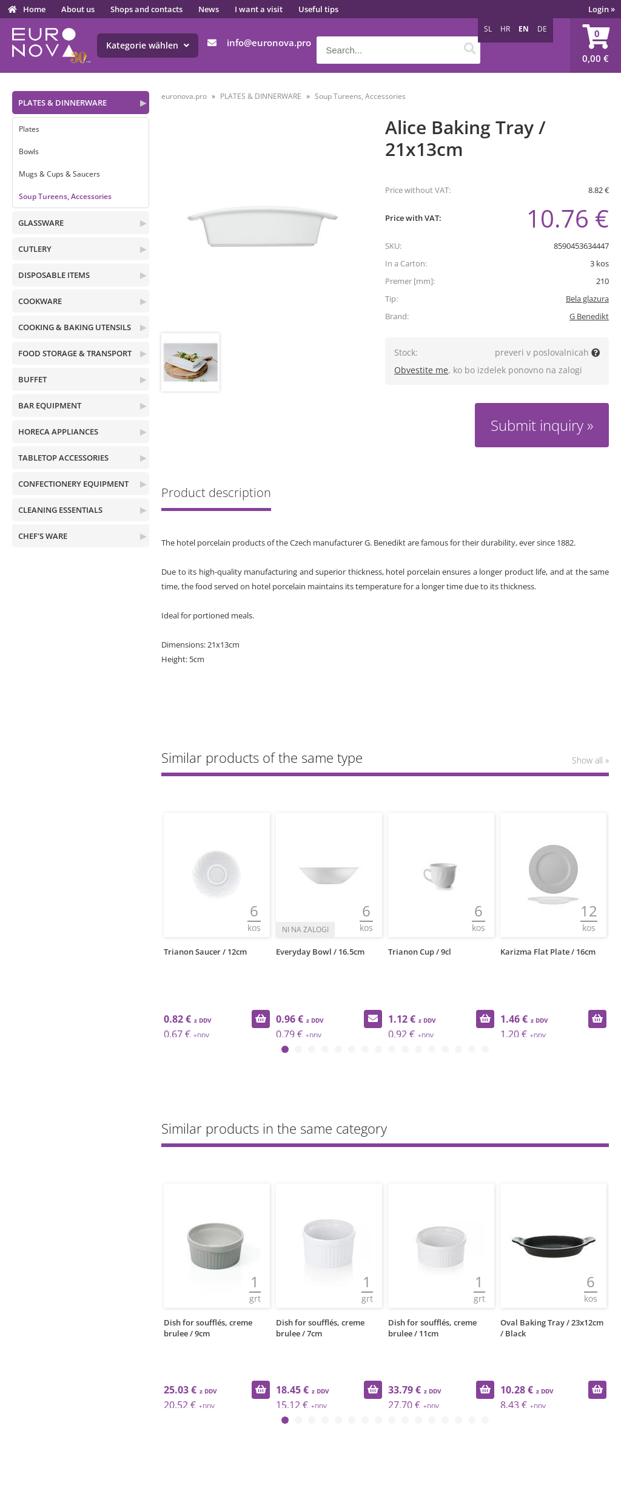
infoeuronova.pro (269, 42)
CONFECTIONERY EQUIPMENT (73, 483)
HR (505, 29)
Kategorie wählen (147, 45)
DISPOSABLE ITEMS (54, 274)
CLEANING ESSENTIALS (60, 509)
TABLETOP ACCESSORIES (63, 457)
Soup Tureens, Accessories (65, 196)
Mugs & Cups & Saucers (59, 174)
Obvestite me (421, 370)
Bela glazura (587, 298)
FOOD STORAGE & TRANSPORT (75, 353)
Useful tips (318, 9)
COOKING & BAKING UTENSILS (74, 327)
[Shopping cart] (595, 45)
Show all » (590, 760)
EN (524, 29)
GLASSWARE (41, 222)
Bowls (29, 151)
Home (34, 9)
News (208, 9)
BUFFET (32, 379)
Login (601, 9)
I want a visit (259, 9)
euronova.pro (184, 96)
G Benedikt (589, 316)
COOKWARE (40, 301)
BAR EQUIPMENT (49, 405)
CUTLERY (35, 248)
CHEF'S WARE (42, 535)
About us (78, 9)
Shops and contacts (146, 9)
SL (488, 29)
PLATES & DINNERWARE (62, 102)
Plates (29, 129)
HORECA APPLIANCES (58, 431)
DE (542, 29)
